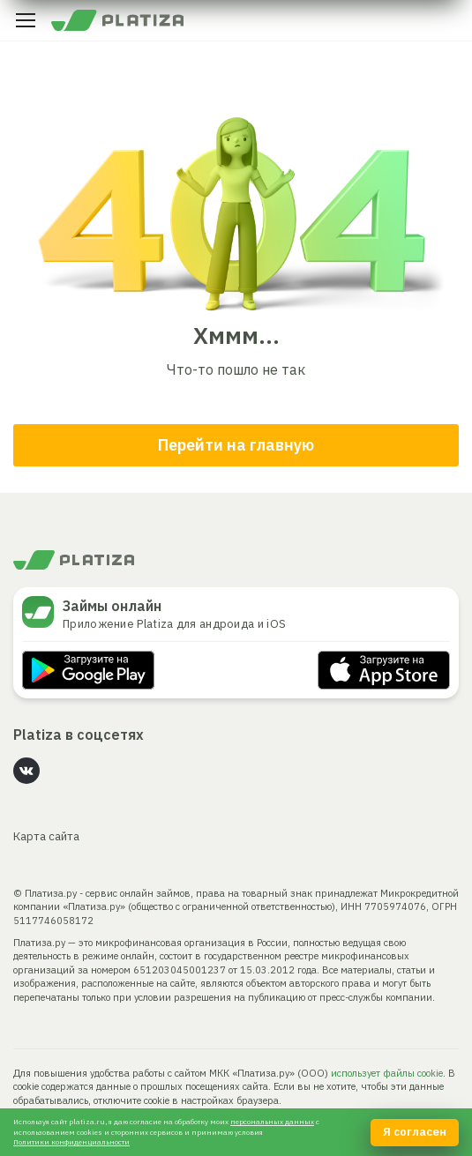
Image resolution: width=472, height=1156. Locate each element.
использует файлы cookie (387, 1073)
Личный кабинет (446, 20)
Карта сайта (46, 836)
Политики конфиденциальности (71, 1141)
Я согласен (414, 1131)
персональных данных (272, 1121)
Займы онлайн (112, 606)
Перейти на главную (236, 445)
